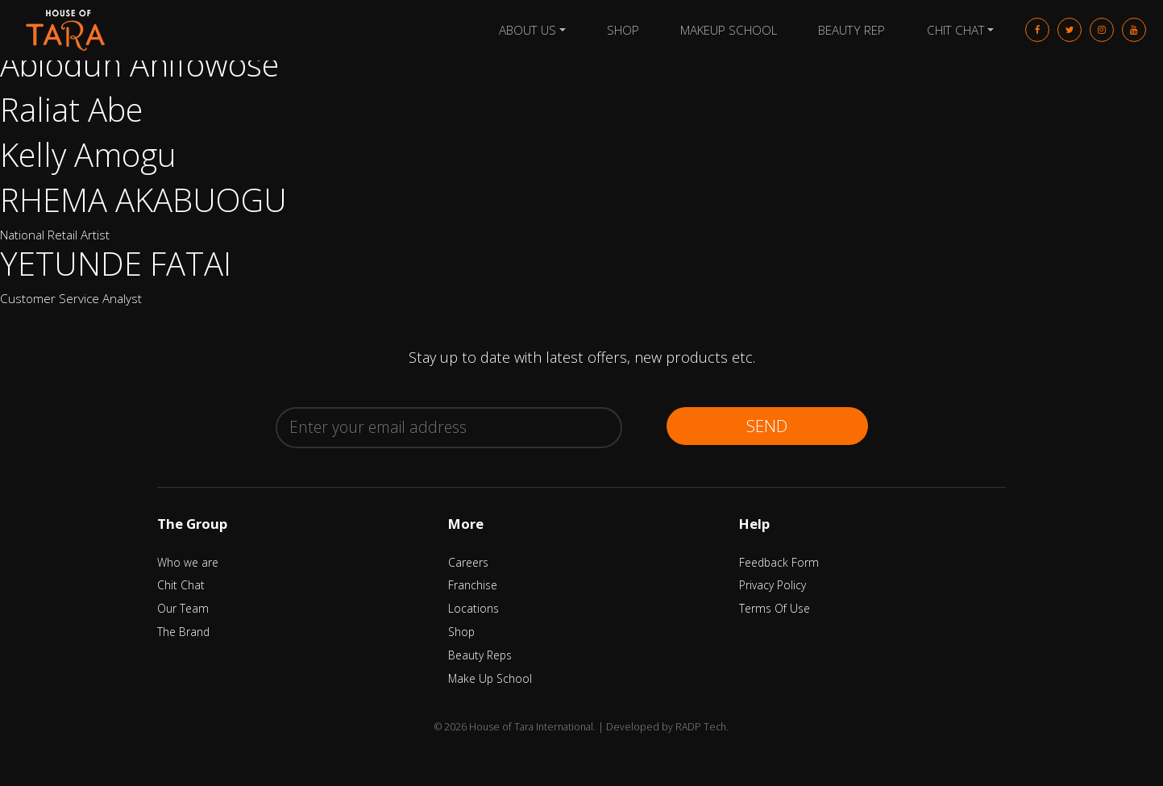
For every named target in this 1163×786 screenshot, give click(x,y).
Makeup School (728, 30)
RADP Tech (700, 727)
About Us (527, 30)
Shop (623, 30)
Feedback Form (779, 562)
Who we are (187, 562)
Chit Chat (956, 30)
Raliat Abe (71, 109)
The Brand (183, 631)
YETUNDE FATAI (115, 263)
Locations (473, 608)
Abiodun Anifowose (139, 64)
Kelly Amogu (88, 154)
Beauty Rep (851, 30)
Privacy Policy (772, 585)
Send (766, 425)
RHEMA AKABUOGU (143, 199)
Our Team (183, 608)
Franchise (472, 585)
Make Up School (490, 678)
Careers (468, 562)
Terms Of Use (774, 608)
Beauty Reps (480, 655)
